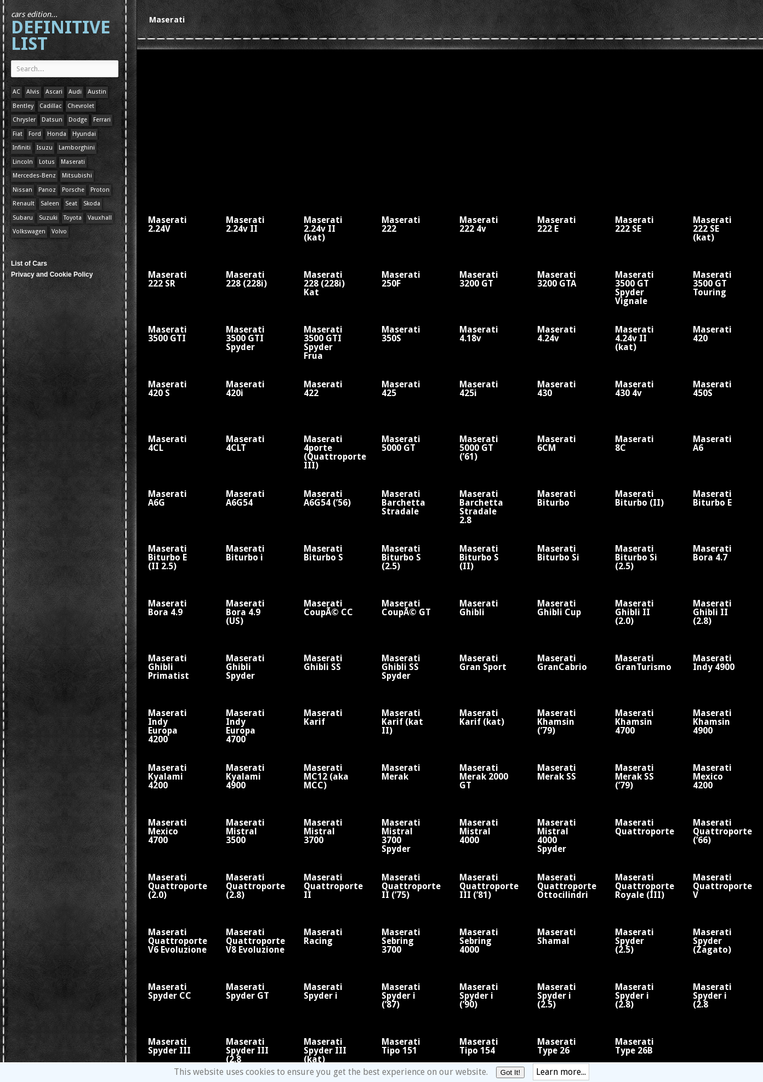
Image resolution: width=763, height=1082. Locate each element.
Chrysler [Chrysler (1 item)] (24, 119)
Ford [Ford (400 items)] (35, 134)
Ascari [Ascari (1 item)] (53, 91)
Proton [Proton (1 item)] (100, 189)
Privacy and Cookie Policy (52, 274)
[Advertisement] (290, 126)
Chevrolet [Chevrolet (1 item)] (80, 106)
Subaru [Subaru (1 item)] (23, 217)
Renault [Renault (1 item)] (24, 203)
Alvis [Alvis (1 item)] (32, 91)
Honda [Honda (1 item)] (56, 134)
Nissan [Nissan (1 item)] (22, 189)
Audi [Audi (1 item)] (75, 91)
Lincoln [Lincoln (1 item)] (23, 161)
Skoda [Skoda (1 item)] (91, 203)
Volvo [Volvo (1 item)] (59, 231)
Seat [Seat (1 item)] (71, 203)
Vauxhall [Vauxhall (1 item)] (100, 217)
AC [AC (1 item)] (16, 91)
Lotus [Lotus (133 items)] (47, 161)
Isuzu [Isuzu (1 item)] (45, 147)
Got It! (510, 1072)
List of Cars (29, 263)
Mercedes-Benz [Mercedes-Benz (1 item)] (34, 175)
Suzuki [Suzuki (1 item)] (48, 217)
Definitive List (60, 32)
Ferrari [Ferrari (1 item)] (102, 119)
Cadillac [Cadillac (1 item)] (50, 106)
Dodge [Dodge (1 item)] (78, 119)
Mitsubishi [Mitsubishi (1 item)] (77, 175)
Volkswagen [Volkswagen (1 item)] (29, 231)
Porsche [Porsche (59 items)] (73, 189)
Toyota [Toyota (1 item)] (73, 217)
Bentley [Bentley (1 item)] (23, 106)
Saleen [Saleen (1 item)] (50, 203)
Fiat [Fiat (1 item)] (17, 134)
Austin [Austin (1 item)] (97, 91)
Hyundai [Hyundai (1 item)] (84, 134)
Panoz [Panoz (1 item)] (47, 189)
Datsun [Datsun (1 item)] (52, 119)
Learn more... (561, 1072)
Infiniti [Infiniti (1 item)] (22, 147)
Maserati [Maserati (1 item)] (73, 161)
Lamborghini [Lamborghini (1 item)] (77, 147)
